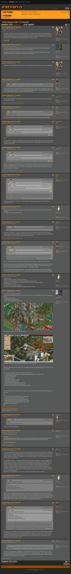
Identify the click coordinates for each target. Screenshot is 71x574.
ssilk (57, 296)
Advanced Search (12, 408)
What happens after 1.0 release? (15, 22)
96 (58, 87)
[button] (69, 24)
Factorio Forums (8, 13)
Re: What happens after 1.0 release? (11, 44)
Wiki (17, 2)
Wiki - (12, 409)
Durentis (5, 223)
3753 (59, 55)
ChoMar (57, 540)
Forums (11, 2)
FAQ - (10, 409)
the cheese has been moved (7, 445)
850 (59, 453)
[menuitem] (31, 12)
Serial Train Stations (6, 238)
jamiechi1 (57, 212)
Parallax (23, 271)
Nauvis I (20, 238)
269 (59, 38)
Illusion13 (57, 414)
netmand (57, 430)
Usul (57, 33)
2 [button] (67, 24)
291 (59, 216)
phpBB (32, 569)
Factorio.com (4, 2)
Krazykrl (5, 80)
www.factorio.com (6, 17)
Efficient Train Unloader (14, 238)
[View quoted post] (13, 84)
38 (58, 111)
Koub (57, 95)
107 (59, 226)
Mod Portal (22, 2)
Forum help (15, 409)
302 (59, 435)
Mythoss (57, 106)
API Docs (28, 2)
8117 (59, 100)
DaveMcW (57, 50)
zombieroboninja (59, 121)
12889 (59, 301)
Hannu (57, 448)
